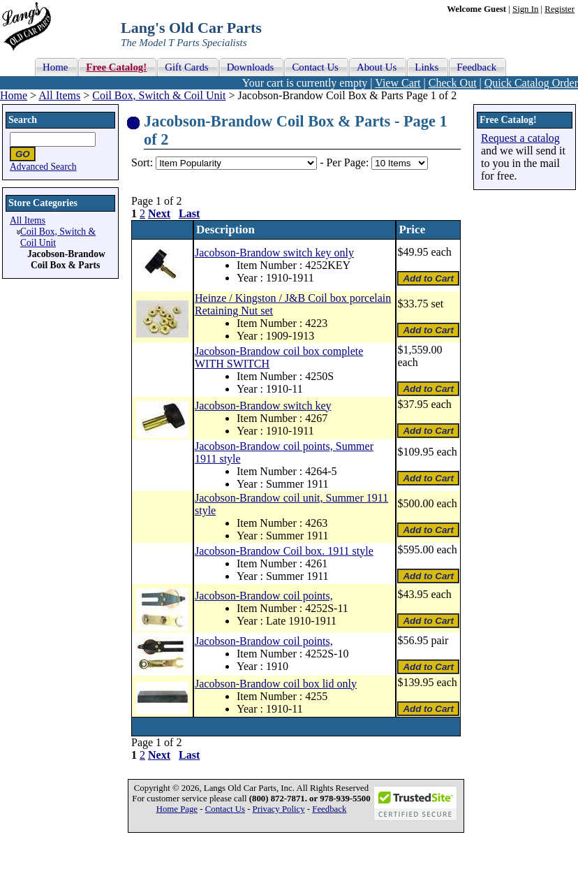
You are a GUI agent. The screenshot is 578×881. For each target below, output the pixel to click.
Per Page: (348, 162)
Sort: (142, 162)
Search (22, 120)
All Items (59, 95)
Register (559, 9)
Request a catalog (520, 138)
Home (13, 95)
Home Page (177, 809)
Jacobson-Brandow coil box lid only (276, 684)
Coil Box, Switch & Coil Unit (158, 95)
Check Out (453, 83)
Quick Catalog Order (531, 83)
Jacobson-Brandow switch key (263, 406)
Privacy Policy (279, 809)
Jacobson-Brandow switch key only (274, 253)
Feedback (329, 809)
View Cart (397, 83)
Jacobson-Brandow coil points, (264, 596)
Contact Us (225, 809)
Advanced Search (43, 166)
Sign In (525, 9)
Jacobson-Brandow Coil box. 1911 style (284, 551)
